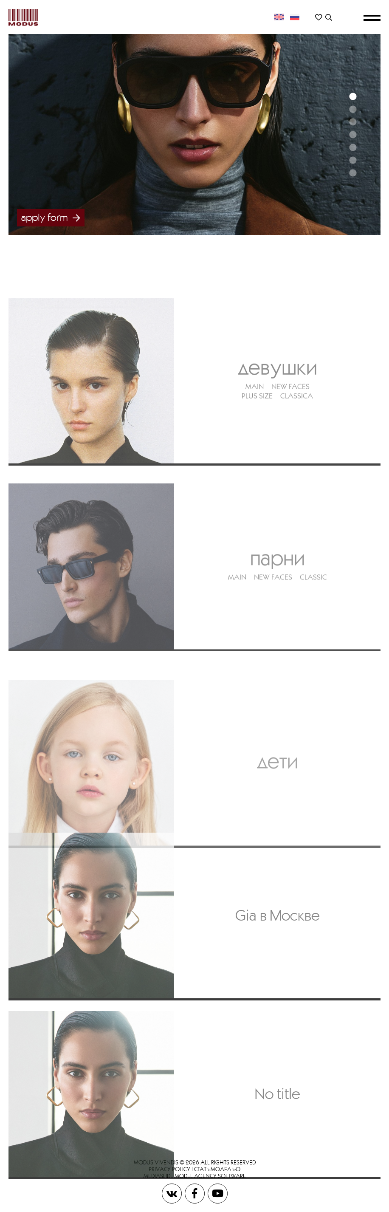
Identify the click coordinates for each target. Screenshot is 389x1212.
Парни (277, 616)
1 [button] (352, 96)
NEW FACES (290, 439)
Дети (277, 825)
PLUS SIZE (257, 449)
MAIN (254, 439)
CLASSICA (296, 449)
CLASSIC (313, 635)
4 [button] (352, 134)
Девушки (277, 420)
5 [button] (352, 147)
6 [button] (352, 160)
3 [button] (352, 122)
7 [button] (352, 173)
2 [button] (352, 109)
